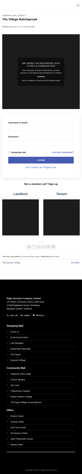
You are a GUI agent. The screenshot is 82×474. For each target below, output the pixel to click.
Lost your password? (63, 152)
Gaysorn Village (18, 360)
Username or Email (18, 122)
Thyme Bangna (17, 379)
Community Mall (9, 15)
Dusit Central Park (19, 337)
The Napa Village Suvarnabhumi (26, 402)
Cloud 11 (14, 332)
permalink (56, 256)
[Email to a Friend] (43, 247)
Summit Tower (17, 422)
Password (14, 137)
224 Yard (14, 385)
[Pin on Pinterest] (48, 247)
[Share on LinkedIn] (53, 247)
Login (41, 160)
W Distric (75, 262)
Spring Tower (16, 444)
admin (32, 27)
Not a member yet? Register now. (41, 167)
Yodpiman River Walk (20, 374)
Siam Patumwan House (21, 439)
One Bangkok (17, 343)
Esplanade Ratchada (20, 349)
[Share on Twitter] (38, 247)
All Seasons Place (19, 433)
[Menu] (78, 5)
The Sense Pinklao (11, 262)
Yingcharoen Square (20, 391)
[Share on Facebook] (33, 247)
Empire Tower (17, 416)
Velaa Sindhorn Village (21, 396)
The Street (15, 354)
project (22, 15)
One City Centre (18, 427)
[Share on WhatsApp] (29, 247)
